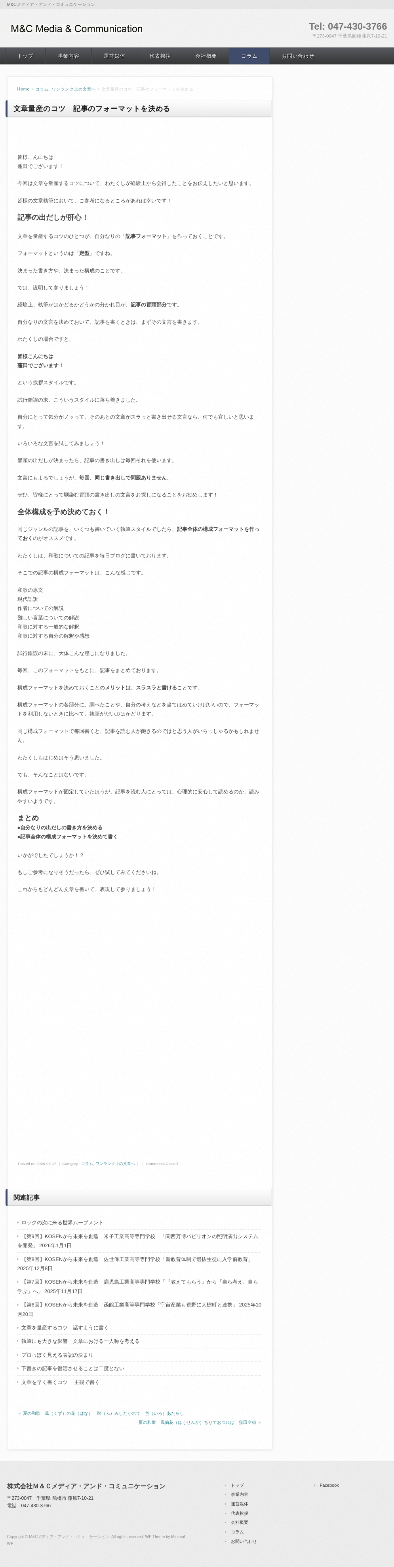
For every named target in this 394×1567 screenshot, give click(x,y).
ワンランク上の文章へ (73, 89)
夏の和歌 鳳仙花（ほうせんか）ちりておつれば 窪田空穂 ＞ (200, 1422)
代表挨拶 (160, 56)
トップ (25, 56)
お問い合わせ (298, 56)
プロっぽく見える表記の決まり (57, 1355)
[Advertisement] (139, 962)
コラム (249, 56)
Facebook (329, 1485)
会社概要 (206, 56)
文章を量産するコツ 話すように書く (65, 1328)
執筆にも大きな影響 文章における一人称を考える (80, 1341)
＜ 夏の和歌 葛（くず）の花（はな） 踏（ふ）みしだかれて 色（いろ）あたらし (100, 1413)
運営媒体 (115, 56)
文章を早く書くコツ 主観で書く (60, 1382)
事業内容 (69, 56)
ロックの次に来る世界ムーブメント (62, 1222)
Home (23, 89)
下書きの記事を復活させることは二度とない (72, 1368)
